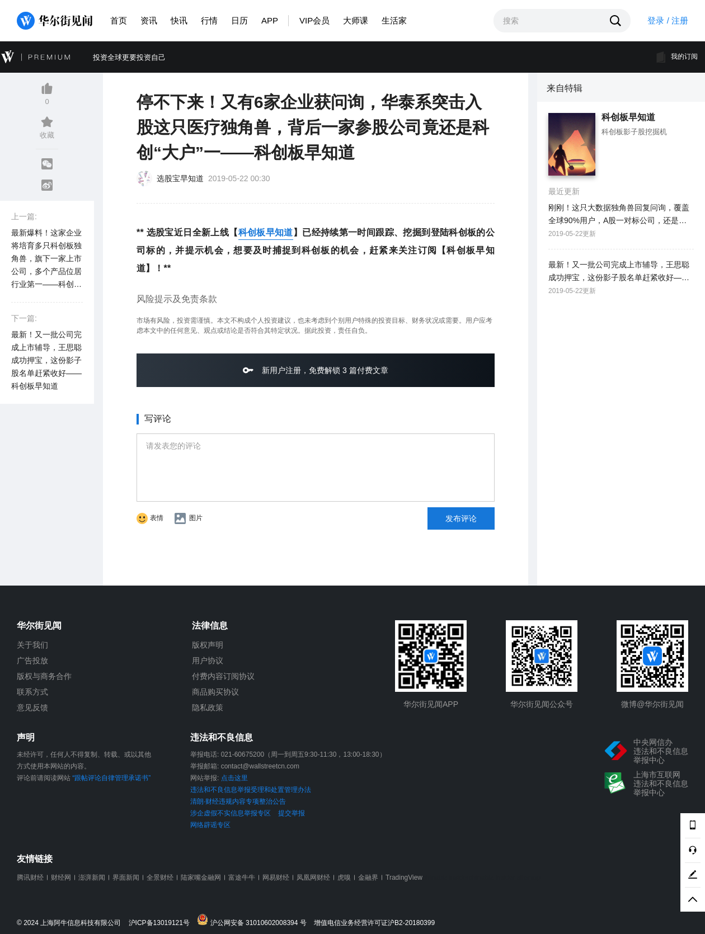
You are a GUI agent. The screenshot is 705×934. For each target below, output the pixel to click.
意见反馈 (32, 707)
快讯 (179, 20)
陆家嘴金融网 (201, 877)
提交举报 (291, 813)
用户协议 (207, 660)
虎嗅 (344, 877)
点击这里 (234, 778)
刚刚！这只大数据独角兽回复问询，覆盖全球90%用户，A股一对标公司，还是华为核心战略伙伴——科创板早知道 (618, 215)
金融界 (368, 877)
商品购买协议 (215, 691)
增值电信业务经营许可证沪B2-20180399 (374, 923)
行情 (209, 20)
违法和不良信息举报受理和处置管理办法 (250, 790)
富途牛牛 (241, 877)
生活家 (394, 20)
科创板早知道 (265, 232)
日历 (239, 20)
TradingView (404, 877)
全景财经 (160, 877)
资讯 (148, 20)
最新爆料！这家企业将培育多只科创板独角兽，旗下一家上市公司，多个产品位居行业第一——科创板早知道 (46, 259)
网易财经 (275, 877)
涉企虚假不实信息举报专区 (230, 813)
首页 (118, 20)
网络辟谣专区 (210, 825)
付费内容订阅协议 (223, 676)
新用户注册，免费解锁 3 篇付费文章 (315, 370)
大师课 (355, 20)
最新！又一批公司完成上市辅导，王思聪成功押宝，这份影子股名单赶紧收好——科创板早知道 (46, 360)
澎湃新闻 (91, 877)
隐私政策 (207, 707)
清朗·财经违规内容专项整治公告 (238, 801)
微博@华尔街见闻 (652, 704)
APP (269, 20)
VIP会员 (314, 20)
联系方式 (32, 691)
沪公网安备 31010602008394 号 (254, 920)
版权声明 (207, 644)
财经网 (61, 877)
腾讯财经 (30, 877)
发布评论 (461, 518)
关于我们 (32, 644)
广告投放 (32, 660)
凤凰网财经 (313, 877)
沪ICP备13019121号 (162, 923)
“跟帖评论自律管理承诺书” (111, 778)
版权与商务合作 (44, 676)
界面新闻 (125, 877)
